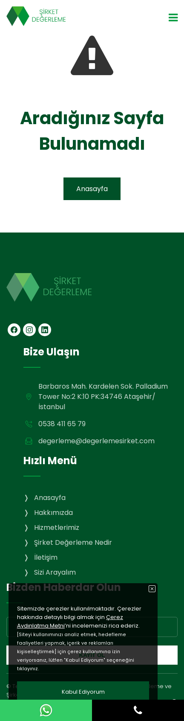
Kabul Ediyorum (83, 692)
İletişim (46, 557)
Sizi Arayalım (55, 572)
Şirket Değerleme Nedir (73, 542)
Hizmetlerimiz (56, 527)
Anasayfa (92, 189)
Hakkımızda (53, 512)
